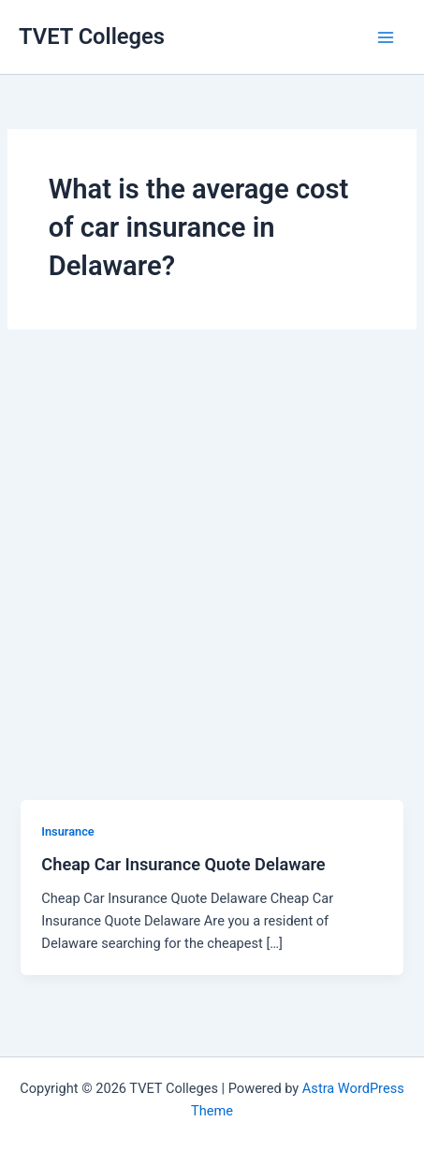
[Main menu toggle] (385, 37)
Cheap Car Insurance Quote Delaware (183, 864)
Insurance (67, 831)
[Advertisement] (212, 579)
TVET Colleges (92, 36)
